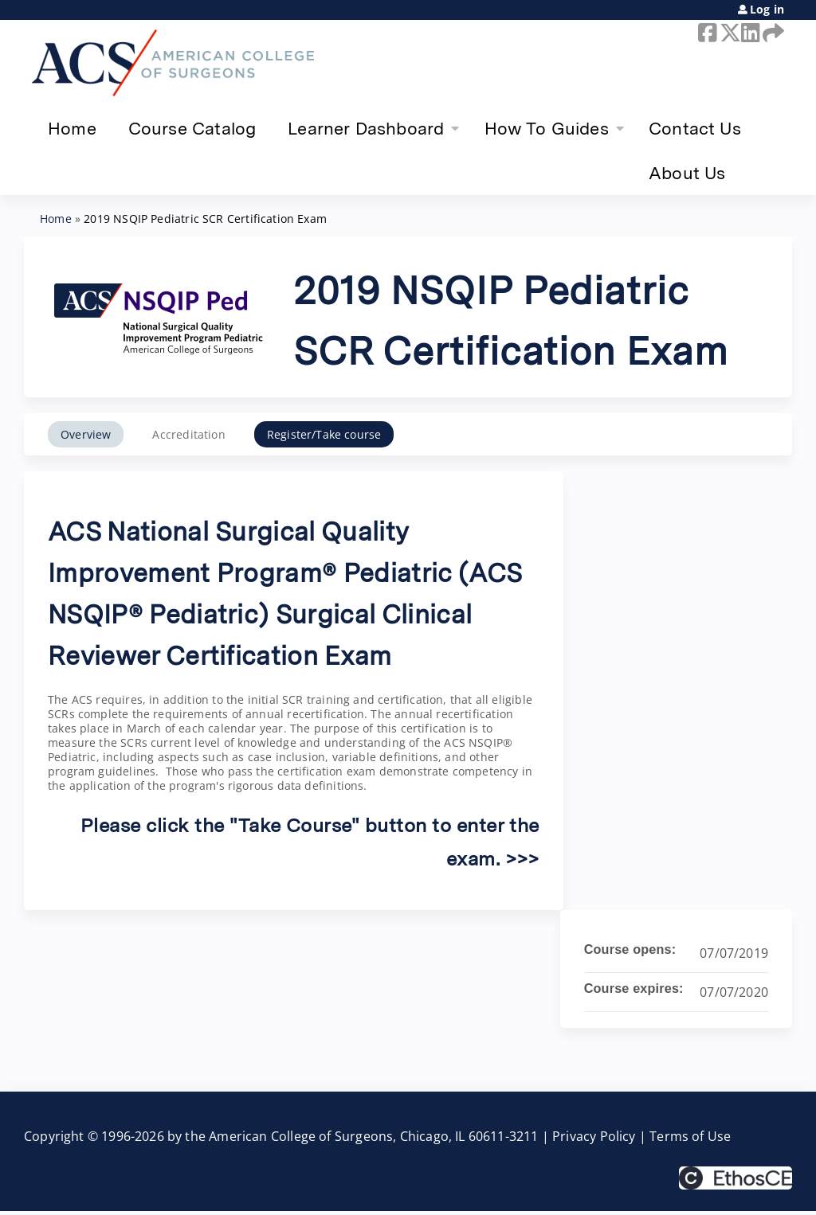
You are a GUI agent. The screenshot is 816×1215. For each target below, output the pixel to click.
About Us (687, 172)
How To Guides (546, 128)
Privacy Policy (594, 1136)
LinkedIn (749, 32)
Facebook (706, 32)
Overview (86, 434)
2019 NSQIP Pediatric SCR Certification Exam (205, 218)
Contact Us (695, 128)
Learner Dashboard (366, 128)
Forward (771, 32)
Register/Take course (324, 434)
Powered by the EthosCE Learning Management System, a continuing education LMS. (735, 1178)
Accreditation (188, 434)
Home (72, 128)
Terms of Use (690, 1136)
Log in (767, 9)
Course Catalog (192, 128)
